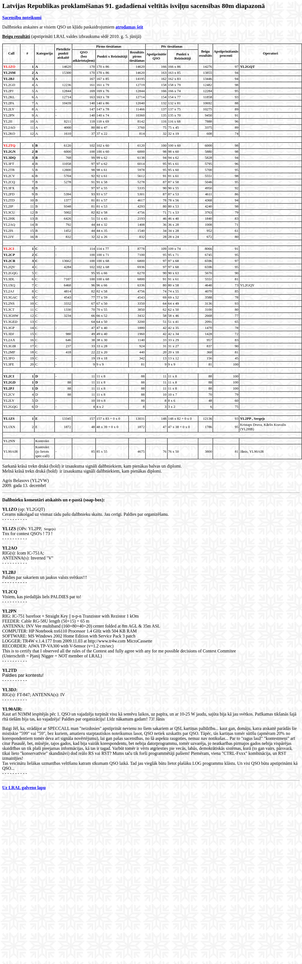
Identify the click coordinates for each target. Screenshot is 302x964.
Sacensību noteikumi (22, 17)
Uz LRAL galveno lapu (24, 787)
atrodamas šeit (129, 27)
